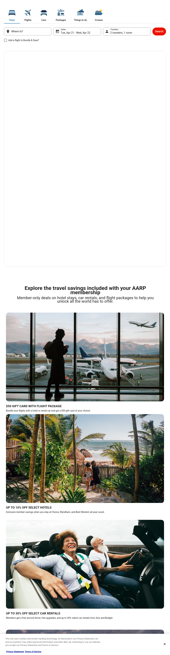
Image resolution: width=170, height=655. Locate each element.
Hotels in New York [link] (55, 417)
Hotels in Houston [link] (95, 417)
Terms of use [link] (11, 602)
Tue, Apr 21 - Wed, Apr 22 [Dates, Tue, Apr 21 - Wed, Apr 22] (77, 32)
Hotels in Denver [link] (54, 423)
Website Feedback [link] (13, 613)
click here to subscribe (152, 550)
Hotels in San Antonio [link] (97, 410)
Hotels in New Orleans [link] (16, 417)
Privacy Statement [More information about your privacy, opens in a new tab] (15, 651)
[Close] (164, 644)
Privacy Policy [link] (11, 597)
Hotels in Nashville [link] (55, 410)
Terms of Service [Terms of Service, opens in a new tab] (33, 651)
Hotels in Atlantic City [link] (16, 423)
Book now (20, 102)
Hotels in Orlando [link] (135, 410)
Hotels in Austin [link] (134, 417)
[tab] (41, 14)
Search (155, 31)
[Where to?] (30, 31)
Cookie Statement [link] (13, 608)
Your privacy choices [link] (14, 618)
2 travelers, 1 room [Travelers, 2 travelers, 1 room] (120, 32)
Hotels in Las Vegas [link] (15, 410)
